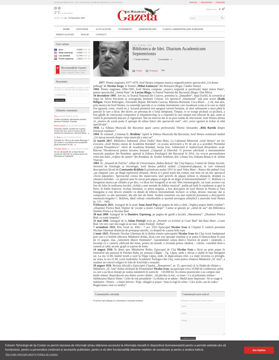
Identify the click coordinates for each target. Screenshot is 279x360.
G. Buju (67, 137)
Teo (66, 116)
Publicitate (220, 2)
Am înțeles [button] (258, 350)
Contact (101, 34)
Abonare (59, 100)
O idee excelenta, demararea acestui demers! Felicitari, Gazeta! (70, 120)
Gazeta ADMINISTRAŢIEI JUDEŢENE (183, 29)
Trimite (139, 71)
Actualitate (103, 29)
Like (163, 70)
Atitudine (82, 29)
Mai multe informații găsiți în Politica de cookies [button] (32, 354)
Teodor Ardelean (142, 59)
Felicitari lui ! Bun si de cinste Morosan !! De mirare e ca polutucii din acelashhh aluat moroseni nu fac (71, 142)
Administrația (206, 2)
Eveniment (125, 29)
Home (66, 29)
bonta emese (70, 126)
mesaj (202, 326)
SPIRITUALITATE (65, 34)
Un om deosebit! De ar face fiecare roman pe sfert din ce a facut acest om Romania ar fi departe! (70, 154)
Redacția (193, 2)
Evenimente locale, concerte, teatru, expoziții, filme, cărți (73, 71)
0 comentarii (163, 59)
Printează (153, 71)
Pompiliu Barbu (71, 149)
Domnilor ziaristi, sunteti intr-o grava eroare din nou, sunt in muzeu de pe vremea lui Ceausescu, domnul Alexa (71, 131)
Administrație (147, 29)
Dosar (85, 34)
